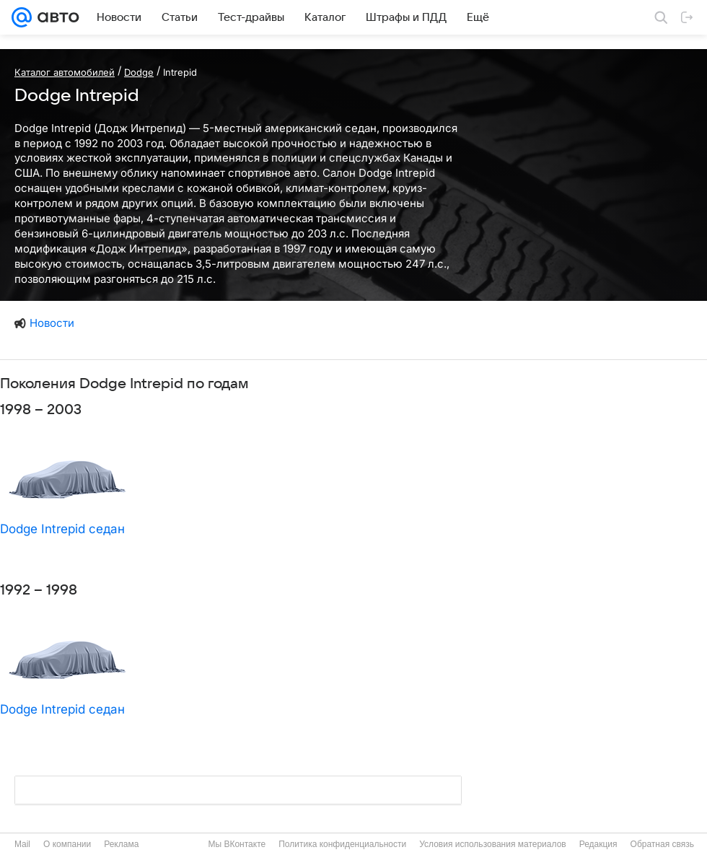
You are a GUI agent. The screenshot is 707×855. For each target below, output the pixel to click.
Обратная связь (662, 844)
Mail (22, 844)
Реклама (121, 844)
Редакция (598, 844)
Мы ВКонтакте (236, 844)
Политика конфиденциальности (342, 844)
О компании (67, 844)
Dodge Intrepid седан (62, 529)
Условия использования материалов (492, 844)
